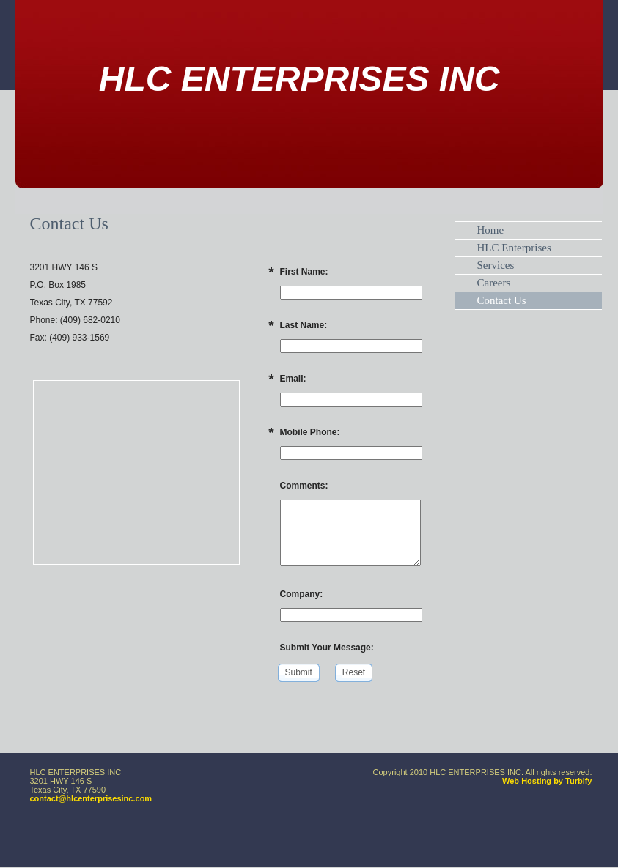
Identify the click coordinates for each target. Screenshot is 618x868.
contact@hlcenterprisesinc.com (91, 798)
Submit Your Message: (327, 647)
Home (490, 230)
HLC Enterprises (514, 247)
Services (496, 265)
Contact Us (501, 300)
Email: (293, 379)
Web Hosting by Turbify (547, 780)
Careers (494, 283)
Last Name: (304, 325)
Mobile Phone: (310, 432)
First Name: (304, 272)
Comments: (304, 486)
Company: (301, 594)
